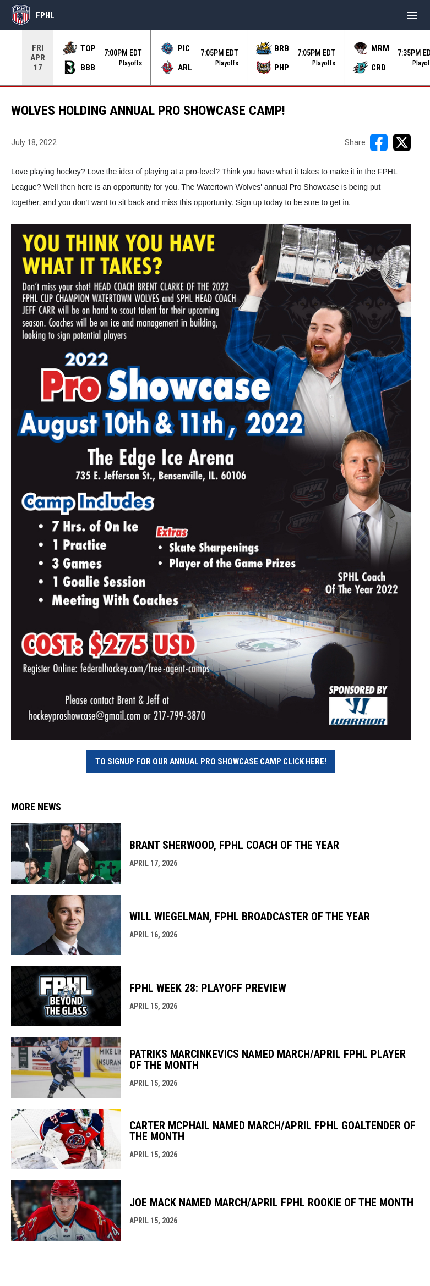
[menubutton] (412, 15)
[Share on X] (402, 142)
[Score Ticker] (215, 57)
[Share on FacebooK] (379, 142)
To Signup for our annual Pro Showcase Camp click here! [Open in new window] (210, 761)
